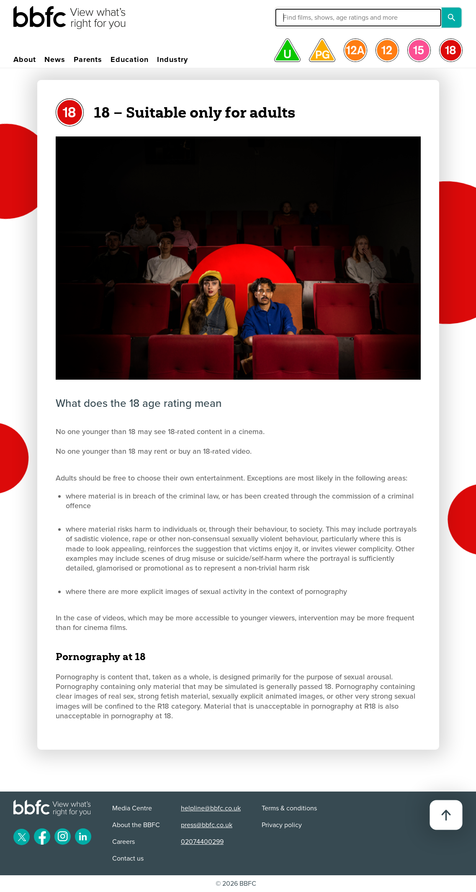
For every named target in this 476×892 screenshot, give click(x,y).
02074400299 (202, 842)
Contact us (128, 858)
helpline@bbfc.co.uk (211, 808)
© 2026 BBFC (236, 883)
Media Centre (132, 808)
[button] (305, 17)
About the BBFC (136, 825)
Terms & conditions (289, 808)
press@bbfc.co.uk (206, 825)
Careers (123, 842)
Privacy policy (282, 825)
